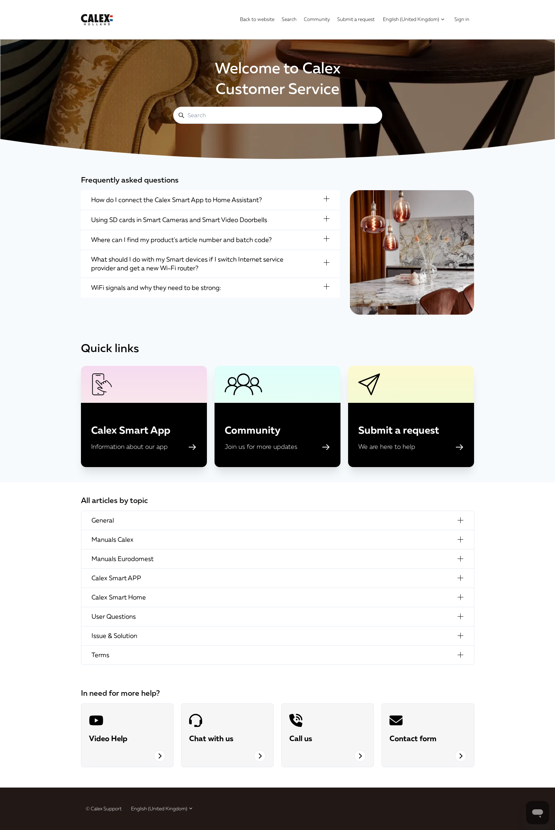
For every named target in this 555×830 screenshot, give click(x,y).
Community (317, 19)
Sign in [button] (461, 19)
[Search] (277, 115)
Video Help (108, 738)
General (277, 520)
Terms (277, 655)
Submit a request (356, 19)
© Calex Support (104, 808)
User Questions (277, 616)
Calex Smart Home (277, 597)
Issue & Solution (277, 635)
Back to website (257, 19)
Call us (300, 738)
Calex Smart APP (277, 578)
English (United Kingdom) (414, 19)
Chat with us (211, 738)
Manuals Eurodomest (277, 559)
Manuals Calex (277, 539)
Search (289, 19)
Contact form (412, 738)
